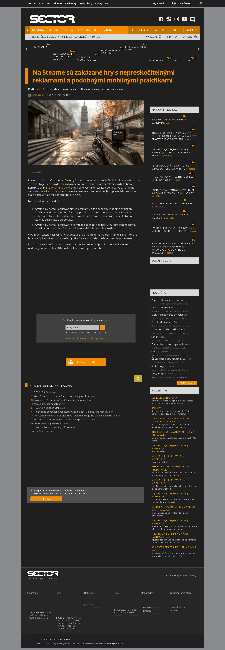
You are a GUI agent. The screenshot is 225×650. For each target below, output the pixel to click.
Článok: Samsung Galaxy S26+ (52, 423)
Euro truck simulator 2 (163, 322)
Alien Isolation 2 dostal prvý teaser (56, 427)
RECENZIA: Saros (45, 392)
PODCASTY (53, 36)
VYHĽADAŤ (151, 36)
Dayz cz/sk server (161, 307)
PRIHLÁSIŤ (46, 498)
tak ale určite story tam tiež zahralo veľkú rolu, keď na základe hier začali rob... (173, 501)
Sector (31, 3)
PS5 (164, 30)
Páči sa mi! (86, 362)
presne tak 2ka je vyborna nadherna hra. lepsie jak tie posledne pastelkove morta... (174, 527)
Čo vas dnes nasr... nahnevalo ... (168, 358)
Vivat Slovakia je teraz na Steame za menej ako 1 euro (66, 396)
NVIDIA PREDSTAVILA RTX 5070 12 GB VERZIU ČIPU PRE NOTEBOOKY (173, 229)
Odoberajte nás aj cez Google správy (87, 338)
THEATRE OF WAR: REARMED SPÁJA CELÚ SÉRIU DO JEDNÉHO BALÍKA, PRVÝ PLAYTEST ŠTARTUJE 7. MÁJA (174, 136)
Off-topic (156, 351)
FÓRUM (107, 30)
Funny (98, 3)
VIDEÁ (69, 30)
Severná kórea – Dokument (178, 608)
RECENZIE (54, 30)
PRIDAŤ (169, 36)
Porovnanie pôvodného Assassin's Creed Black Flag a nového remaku (73, 411)
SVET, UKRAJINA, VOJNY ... (166, 397)
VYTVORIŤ (181, 382)
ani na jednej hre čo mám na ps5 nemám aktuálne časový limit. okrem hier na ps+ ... (171, 426)
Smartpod (44, 3)
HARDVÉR (92, 30)
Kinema (58, 3)
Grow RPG (90, 604)
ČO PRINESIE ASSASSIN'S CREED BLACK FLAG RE (87, 60)
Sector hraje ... (159, 366)
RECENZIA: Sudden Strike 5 (51, 407)
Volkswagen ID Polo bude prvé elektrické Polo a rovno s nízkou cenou (40, 615)
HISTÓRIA (41, 36)
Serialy (154, 336)
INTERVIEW (66, 36)
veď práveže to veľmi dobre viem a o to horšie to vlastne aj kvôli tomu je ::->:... (173, 474)
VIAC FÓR (192, 382)
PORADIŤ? (187, 36)
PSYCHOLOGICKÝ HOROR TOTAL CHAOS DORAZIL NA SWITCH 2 (170, 167)
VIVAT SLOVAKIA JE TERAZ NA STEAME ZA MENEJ (63, 56)
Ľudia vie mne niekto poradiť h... (168, 314)
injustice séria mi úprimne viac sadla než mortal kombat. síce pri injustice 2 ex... (174, 541)
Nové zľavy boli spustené (49, 403)
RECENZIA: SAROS (38, 46)
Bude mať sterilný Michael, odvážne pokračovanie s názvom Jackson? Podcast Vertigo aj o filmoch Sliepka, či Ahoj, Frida (69, 623)
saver (41, 94)
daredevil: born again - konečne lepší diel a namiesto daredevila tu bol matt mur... (172, 412)
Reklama (58, 639)
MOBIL (189, 30)
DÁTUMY (97, 36)
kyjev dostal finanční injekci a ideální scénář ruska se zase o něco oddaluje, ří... (172, 402)
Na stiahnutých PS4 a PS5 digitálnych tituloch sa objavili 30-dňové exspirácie (77, 415)
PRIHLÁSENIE (184, 3)
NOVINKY (38, 30)
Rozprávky (86, 3)
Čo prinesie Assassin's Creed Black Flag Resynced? (63, 399)
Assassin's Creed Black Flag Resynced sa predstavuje (65, 419)
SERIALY (156, 408)
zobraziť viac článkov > (42, 431)
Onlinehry (71, 3)
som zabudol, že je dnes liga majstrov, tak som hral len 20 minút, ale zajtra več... (173, 554)
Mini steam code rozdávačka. (166, 329)
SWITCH (176, 30)
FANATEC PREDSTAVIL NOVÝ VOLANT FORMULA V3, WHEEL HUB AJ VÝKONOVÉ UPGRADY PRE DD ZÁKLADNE (172, 248)
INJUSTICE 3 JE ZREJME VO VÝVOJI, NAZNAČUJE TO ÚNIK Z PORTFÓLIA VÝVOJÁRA (171, 152)
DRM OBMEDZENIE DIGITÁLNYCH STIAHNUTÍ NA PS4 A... (170, 420)
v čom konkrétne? (160, 462)
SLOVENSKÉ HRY (82, 36)
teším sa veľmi (158, 451)
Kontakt (67, 639)
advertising (51, 191)
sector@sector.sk (115, 643)
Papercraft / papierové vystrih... (168, 299)
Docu (108, 3)
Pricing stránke (60, 187)
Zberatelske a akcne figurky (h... (168, 344)
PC (132, 30)
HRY (79, 30)
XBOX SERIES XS (148, 30)
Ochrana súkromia (44, 639)
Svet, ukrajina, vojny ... (163, 373)
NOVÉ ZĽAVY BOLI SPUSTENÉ (110, 51)
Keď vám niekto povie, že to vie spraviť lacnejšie (125, 611)
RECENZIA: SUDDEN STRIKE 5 (135, 48)
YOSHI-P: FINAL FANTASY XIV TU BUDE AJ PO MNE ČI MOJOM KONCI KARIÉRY (173, 191)
